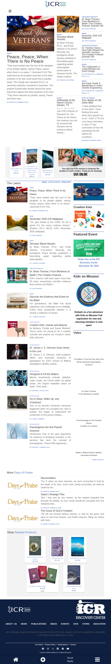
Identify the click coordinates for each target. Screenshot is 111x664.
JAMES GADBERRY (38, 419)
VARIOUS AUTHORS (38, 263)
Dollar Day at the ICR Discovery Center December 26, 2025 (89, 262)
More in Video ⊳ (98, 459)
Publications (38, 624)
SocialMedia (70, 659)
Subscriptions (63, 644)
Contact (73, 644)
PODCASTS (66, 182)
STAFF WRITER (37, 235)
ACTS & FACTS (54, 182)
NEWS (9, 53)
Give (75, 624)
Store (85, 624)
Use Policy (39, 644)
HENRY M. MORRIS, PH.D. (40, 210)
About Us (11, 624)
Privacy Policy (50, 644)
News (24, 624)
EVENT (59, 98)
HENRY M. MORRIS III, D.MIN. (52, 508)
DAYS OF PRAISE (88, 98)
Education (99, 624)
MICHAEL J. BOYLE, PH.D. (40, 390)
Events (65, 624)
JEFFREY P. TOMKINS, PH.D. (41, 447)
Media (53, 624)
